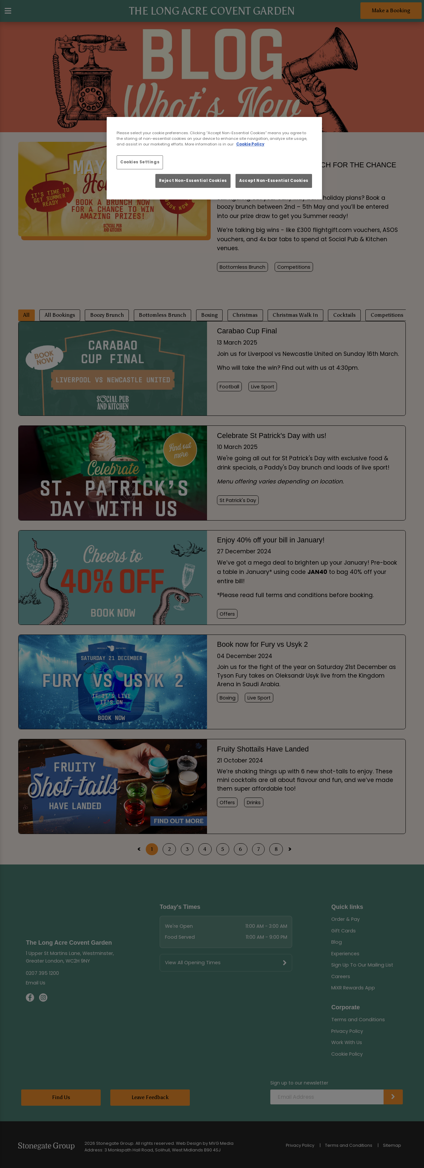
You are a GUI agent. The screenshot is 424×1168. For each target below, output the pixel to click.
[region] (214, 158)
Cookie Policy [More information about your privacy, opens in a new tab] (250, 144)
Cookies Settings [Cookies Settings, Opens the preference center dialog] (139, 162)
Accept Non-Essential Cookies (273, 180)
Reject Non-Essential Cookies (193, 180)
